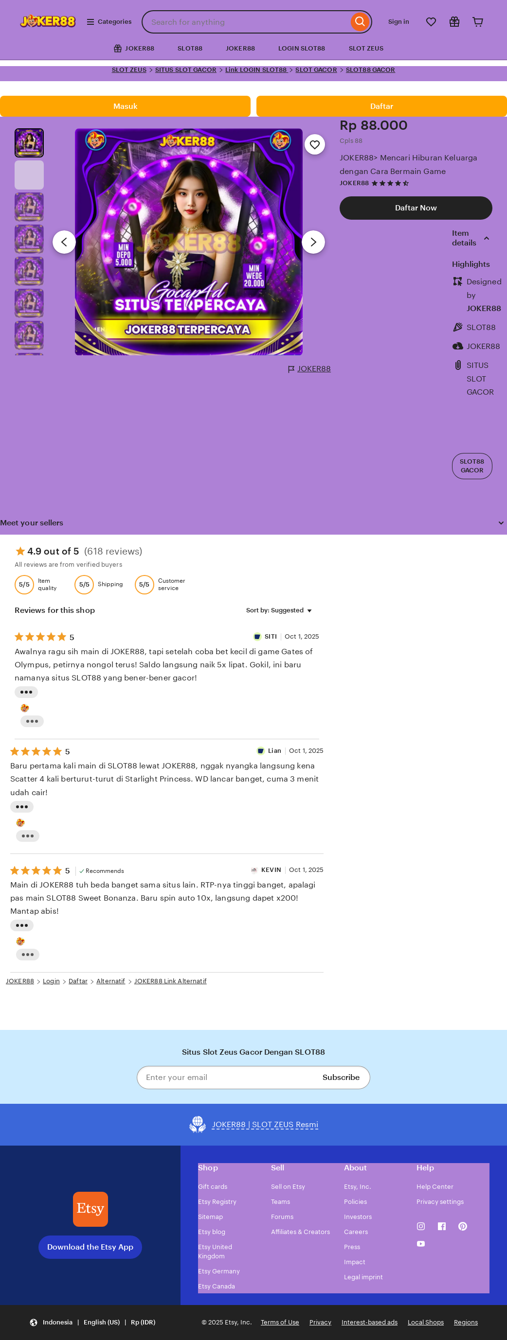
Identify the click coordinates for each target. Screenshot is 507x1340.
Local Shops (426, 1322)
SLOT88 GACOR (371, 69)
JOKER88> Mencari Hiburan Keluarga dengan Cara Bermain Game (408, 164)
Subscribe (341, 1077)
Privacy (320, 1322)
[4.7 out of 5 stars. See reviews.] (392, 183)
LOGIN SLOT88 (302, 48)
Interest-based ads (370, 1322)
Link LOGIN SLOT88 (256, 69)
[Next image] (313, 242)
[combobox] (245, 22)
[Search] (360, 22)
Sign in (398, 21)
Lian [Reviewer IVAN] (274, 750)
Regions (466, 1322)
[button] (92, 1323)
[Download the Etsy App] (90, 1209)
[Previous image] (64, 242)
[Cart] (477, 22)
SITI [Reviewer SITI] (271, 636)
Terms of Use (280, 1322)
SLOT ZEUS (366, 48)
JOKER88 (240, 48)
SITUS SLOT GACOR (186, 69)
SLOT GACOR (316, 69)
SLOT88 (190, 48)
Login (51, 981)
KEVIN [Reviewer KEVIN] (271, 869)
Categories (108, 21)
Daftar (381, 106)
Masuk (125, 106)
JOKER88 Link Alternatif (170, 981)
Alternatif (110, 981)
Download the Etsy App (90, 1247)
